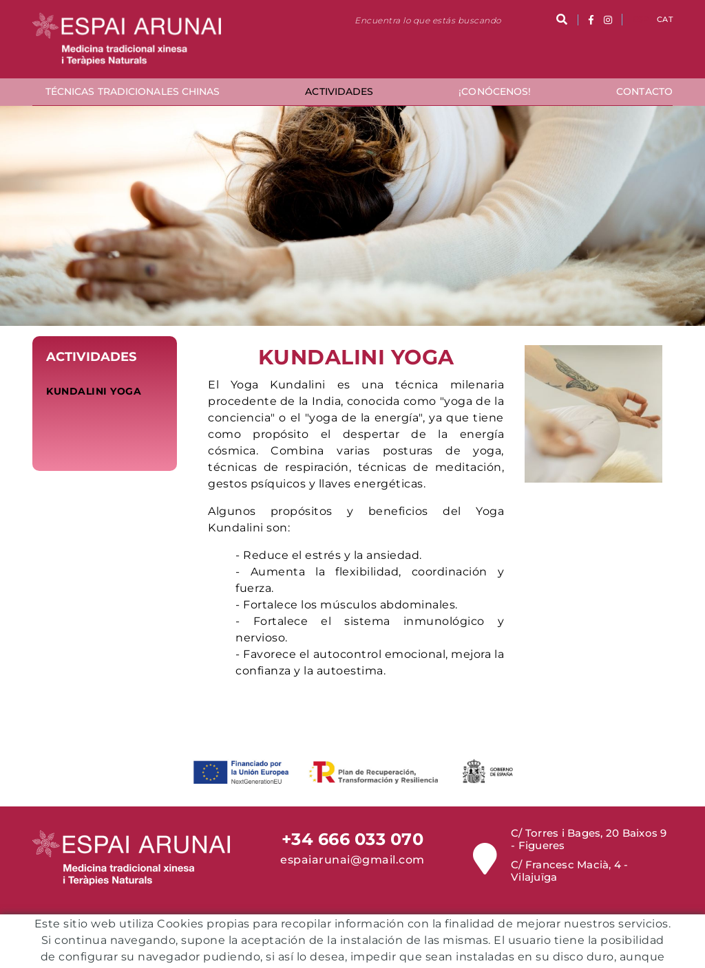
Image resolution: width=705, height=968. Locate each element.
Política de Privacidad (392, 959)
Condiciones (299, 959)
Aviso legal (403, 949)
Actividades (91, 357)
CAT (665, 19)
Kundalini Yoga (93, 391)
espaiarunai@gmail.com (352, 859)
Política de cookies (320, 949)
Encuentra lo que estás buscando (428, 20)
